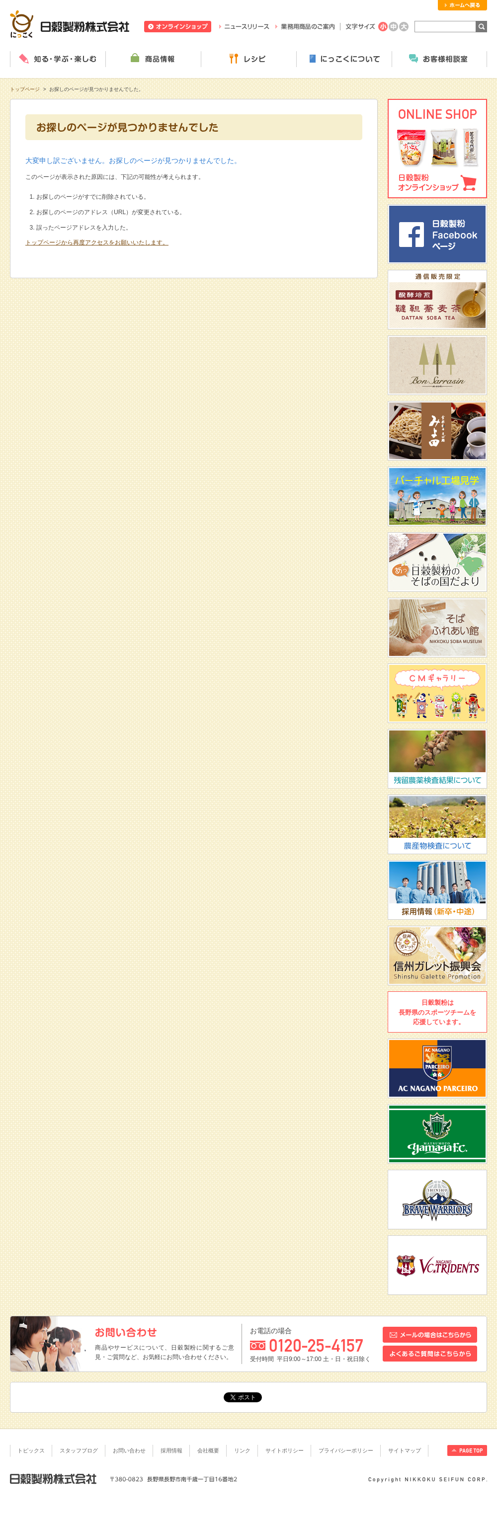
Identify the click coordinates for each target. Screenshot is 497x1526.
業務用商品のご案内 (304, 26)
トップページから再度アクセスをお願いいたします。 (96, 242)
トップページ (25, 89)
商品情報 (153, 59)
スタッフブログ (79, 1450)
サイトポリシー (284, 1450)
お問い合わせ (129, 1450)
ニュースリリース (244, 26)
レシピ (248, 59)
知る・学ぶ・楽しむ (57, 59)
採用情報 (171, 1450)
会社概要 (208, 1450)
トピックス (31, 1450)
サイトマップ (404, 1450)
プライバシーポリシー (346, 1450)
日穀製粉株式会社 (70, 24)
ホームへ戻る (462, 5)
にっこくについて (344, 59)
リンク (242, 1450)
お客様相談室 (439, 59)
